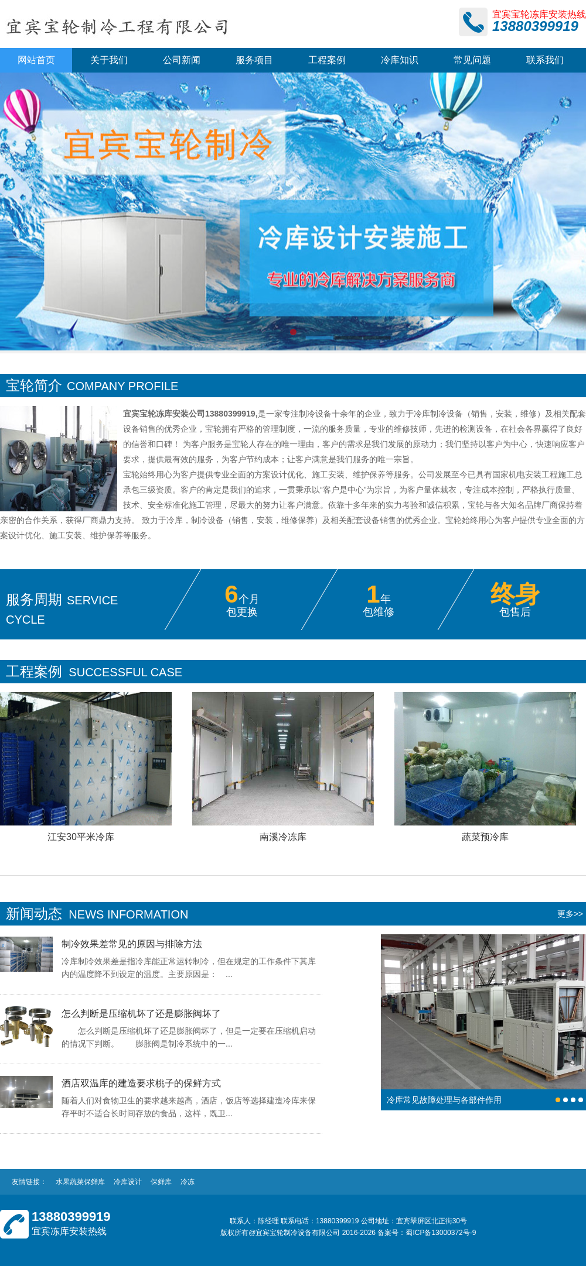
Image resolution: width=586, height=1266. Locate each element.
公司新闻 (181, 60)
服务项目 (254, 60)
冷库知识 (399, 60)
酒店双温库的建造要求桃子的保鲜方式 (141, 1083)
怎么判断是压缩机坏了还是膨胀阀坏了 (141, 1014)
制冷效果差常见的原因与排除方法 (132, 944)
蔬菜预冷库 (486, 837)
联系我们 (545, 60)
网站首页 (36, 60)
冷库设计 (128, 1182)
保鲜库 (161, 1182)
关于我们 (109, 60)
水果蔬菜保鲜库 (80, 1182)
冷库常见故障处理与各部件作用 (444, 1100)
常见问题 (472, 60)
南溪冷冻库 (284, 837)
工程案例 (327, 60)
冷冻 (187, 1182)
